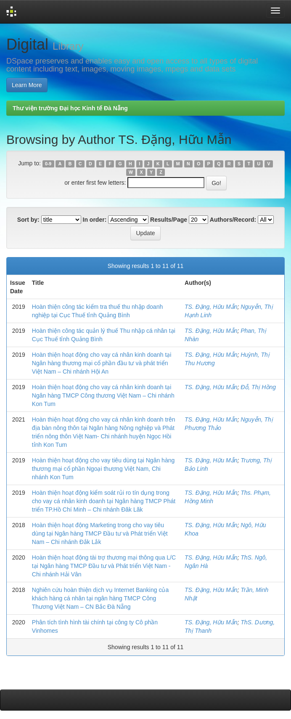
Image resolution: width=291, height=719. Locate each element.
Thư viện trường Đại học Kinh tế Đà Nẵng (70, 108)
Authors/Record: (233, 219)
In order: (95, 219)
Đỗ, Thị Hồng (258, 387)
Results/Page (168, 219)
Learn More (27, 85)
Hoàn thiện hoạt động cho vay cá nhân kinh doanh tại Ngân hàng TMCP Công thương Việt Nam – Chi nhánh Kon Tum (103, 395)
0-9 (48, 163)
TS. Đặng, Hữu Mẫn (211, 306)
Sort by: (28, 219)
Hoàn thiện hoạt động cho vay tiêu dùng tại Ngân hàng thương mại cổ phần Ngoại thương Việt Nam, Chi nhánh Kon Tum (103, 468)
